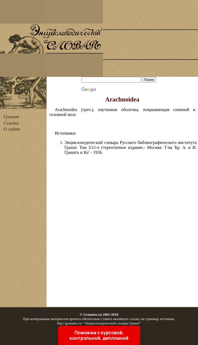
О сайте (12, 129)
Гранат (11, 116)
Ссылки (11, 123)
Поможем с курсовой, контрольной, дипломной (99, 335)
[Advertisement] (150, 38)
